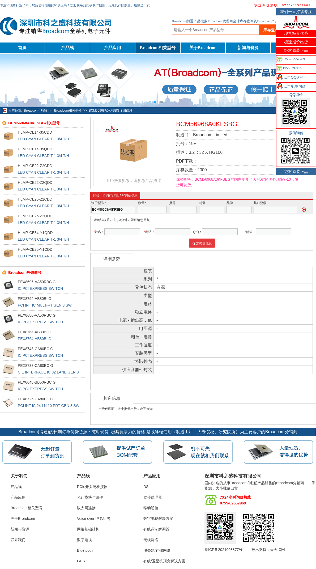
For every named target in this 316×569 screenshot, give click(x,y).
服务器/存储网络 (156, 550)
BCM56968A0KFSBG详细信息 (110, 110)
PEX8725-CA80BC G (35, 399)
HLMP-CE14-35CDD (35, 132)
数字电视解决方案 (158, 518)
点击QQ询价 (293, 77)
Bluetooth (85, 550)
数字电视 (84, 540)
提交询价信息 (202, 243)
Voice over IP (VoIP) (93, 518)
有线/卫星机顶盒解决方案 (164, 561)
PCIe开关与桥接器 (92, 487)
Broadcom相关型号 (158, 47)
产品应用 (112, 47)
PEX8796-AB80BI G (34, 298)
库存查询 (270, 30)
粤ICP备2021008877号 (223, 549)
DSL (147, 487)
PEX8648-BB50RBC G (36, 382)
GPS (81, 561)
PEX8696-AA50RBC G (36, 282)
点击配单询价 (294, 86)
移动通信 (150, 508)
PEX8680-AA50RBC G (36, 315)
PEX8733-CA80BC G (35, 365)
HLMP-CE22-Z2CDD (35, 166)
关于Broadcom (203, 47)
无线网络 (150, 540)
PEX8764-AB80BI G (34, 332)
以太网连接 (86, 508)
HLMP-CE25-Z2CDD (35, 199)
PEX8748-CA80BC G (35, 349)
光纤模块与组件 (90, 497)
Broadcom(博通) (35, 110)
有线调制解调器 (156, 529)
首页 (22, 47)
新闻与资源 (248, 47)
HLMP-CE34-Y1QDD (35, 233)
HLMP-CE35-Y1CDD (35, 249)
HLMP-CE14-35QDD (35, 149)
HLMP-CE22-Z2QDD (35, 182)
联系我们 (18, 540)
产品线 (67, 47)
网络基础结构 (88, 529)
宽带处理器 (152, 497)
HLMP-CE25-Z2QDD (35, 216)
